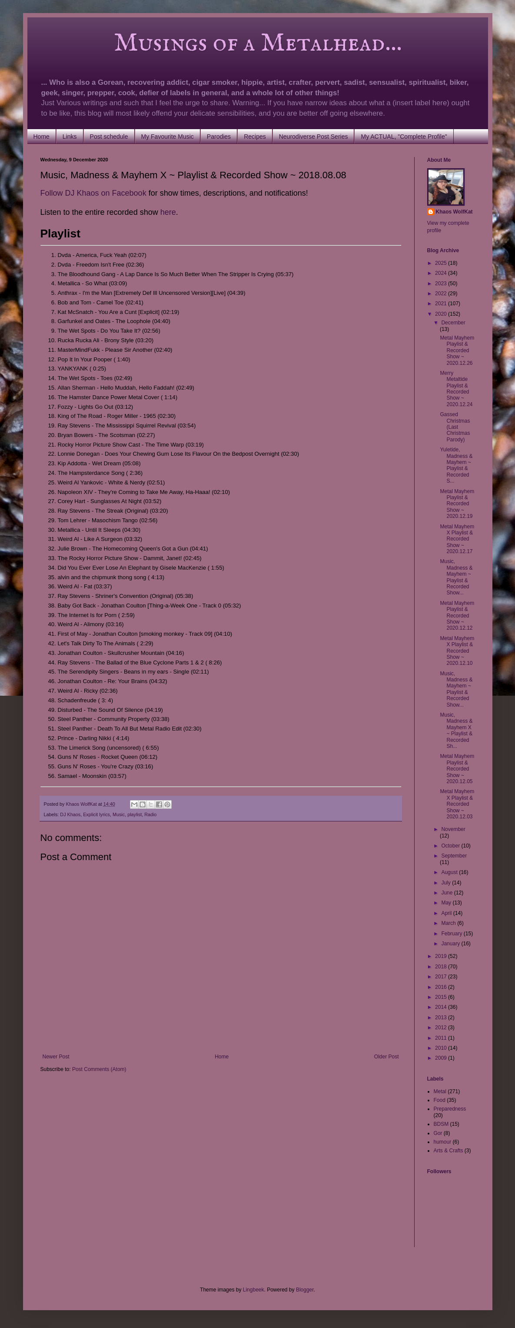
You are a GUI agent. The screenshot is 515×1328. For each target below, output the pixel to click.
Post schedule (109, 136)
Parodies (219, 136)
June (447, 893)
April (447, 913)
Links (70, 136)
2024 (441, 273)
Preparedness (450, 1109)
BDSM (441, 1124)
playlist (134, 814)
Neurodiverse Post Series (313, 136)
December (453, 323)
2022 (441, 293)
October (451, 846)
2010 (441, 1048)
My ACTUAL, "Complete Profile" (404, 136)
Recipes (255, 136)
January (451, 944)
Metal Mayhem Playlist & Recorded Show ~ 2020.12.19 (457, 504)
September (454, 856)
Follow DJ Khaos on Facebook (93, 193)
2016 (441, 987)
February (452, 934)
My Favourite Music (167, 136)
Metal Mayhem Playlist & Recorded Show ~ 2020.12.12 (457, 615)
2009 (441, 1058)
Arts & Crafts (448, 1151)
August (450, 872)
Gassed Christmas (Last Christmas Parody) (455, 427)
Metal (440, 1091)
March (449, 923)
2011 (441, 1038)
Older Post (386, 1057)
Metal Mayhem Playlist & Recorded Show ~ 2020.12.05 (457, 768)
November (453, 829)
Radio (150, 814)
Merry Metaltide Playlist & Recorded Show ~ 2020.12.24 (456, 388)
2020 (441, 314)
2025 (441, 263)
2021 (441, 303)
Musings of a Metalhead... (221, 43)
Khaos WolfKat (454, 212)
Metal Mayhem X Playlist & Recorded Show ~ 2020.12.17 (457, 539)
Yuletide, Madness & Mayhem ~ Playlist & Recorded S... (456, 465)
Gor (438, 1133)
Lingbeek (253, 1290)
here (168, 212)
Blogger (305, 1290)
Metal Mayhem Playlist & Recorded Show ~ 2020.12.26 (457, 350)
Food (439, 1100)
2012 (441, 1027)
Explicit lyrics (96, 814)
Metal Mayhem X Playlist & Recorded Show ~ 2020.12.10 (457, 651)
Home (41, 136)
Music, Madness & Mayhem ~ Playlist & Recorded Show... (456, 577)
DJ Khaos (70, 814)
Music (119, 814)
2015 (441, 997)
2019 (441, 956)
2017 (441, 977)
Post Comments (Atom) (99, 1069)
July (446, 883)
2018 (441, 967)
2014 (441, 1007)
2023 (441, 283)
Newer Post (56, 1057)
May (446, 903)
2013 (441, 1017)
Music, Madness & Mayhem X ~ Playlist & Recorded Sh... (456, 730)
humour (443, 1142)
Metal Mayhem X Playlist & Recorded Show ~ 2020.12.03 (457, 804)
